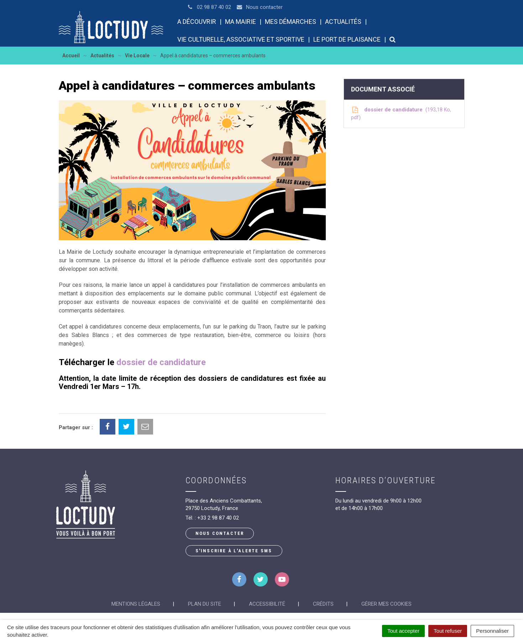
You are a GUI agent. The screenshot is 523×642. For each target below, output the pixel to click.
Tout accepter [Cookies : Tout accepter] (403, 631)
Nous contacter (219, 533)
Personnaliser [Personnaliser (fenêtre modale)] (492, 631)
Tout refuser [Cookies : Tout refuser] (448, 631)
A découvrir (196, 21)
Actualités (343, 21)
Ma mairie (240, 21)
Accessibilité (267, 604)
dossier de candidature (161, 362)
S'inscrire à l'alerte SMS (233, 550)
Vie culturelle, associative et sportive (240, 39)
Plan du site (204, 604)
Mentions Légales (135, 604)
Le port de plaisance (347, 39)
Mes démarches (290, 21)
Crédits (323, 604)
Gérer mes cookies (386, 604)
